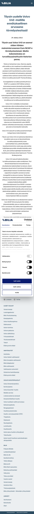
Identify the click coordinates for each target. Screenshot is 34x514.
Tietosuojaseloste (9, 488)
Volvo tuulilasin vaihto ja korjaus (14, 402)
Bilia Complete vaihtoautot (12, 360)
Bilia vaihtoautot (9, 366)
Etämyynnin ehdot (9, 346)
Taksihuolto (7, 435)
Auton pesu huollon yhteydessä (14, 432)
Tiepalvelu (7, 417)
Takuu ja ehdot (8, 476)
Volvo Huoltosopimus (10, 321)
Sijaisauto (7, 420)
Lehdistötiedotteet (10, 452)
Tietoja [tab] (28, 225)
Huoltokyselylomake (10, 411)
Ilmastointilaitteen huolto (12, 399)
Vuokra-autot (8, 479)
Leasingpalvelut (9, 312)
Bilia (5, 445)
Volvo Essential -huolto (11, 390)
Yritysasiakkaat (9, 336)
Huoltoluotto (8, 429)
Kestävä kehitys (9, 458)
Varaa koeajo (8, 309)
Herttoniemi (7, 500)
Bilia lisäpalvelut (9, 363)
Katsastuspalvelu (9, 405)
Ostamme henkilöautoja (11, 372)
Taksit (6, 342)
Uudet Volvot (9, 306)
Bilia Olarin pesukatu (10, 467)
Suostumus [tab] (6, 225)
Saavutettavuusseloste (22, 512)
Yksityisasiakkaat (9, 339)
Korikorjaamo (8, 387)
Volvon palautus (9, 330)
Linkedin (8, 299)
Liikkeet (6, 496)
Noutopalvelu (8, 423)
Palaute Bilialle (8, 449)
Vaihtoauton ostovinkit (11, 369)
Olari (5, 506)
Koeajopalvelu (8, 318)
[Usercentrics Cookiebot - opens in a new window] (24, 220)
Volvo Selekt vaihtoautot (11, 357)
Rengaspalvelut (9, 408)
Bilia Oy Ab (7, 455)
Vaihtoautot (8, 350)
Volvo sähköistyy (9, 333)
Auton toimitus (8, 327)
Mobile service (8, 393)
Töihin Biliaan (8, 461)
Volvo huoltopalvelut (12, 380)
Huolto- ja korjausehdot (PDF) (13, 414)
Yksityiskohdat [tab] (17, 225)
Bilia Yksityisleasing (10, 315)
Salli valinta (17, 286)
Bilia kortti (7, 464)
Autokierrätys (8, 485)
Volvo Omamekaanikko (11, 384)
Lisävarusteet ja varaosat (12, 396)
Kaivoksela (7, 503)
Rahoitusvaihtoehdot (10, 470)
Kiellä (17, 292)
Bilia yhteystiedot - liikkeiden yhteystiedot (17, 491)
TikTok (17, 299)
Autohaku (7, 354)
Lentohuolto (7, 426)
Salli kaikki (17, 281)
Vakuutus (7, 473)
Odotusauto (7, 324)
